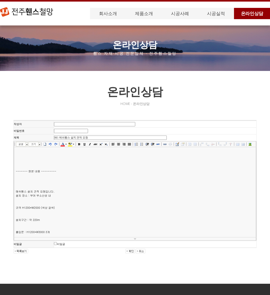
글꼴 (20, 144)
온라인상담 (252, 13)
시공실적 (216, 13)
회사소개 (108, 13)
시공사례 (180, 13)
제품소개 (144, 13)
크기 (33, 144)
